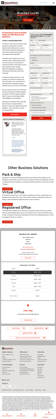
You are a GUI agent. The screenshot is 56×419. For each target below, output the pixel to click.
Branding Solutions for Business (41, 99)
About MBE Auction (24, 354)
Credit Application (24, 372)
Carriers (39, 358)
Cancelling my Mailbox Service (9, 359)
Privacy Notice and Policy (18, 390)
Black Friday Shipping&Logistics (27, 369)
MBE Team (39, 370)
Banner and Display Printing (8, 370)
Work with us (40, 367)
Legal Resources (41, 377)
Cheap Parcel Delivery (42, 359)
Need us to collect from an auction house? (28, 337)
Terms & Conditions (29, 390)
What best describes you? (36, 102)
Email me (34, 57)
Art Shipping (40, 354)
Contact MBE (40, 375)
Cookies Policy (38, 390)
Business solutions (41, 100)
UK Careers (39, 369)
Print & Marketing (7, 364)
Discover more (7, 189)
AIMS (3, 356)
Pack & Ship (40, 352)
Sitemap (39, 374)
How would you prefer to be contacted (40, 55)
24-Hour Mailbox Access (7, 354)
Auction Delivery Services (25, 358)
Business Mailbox (39, 328)
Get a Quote (28, 20)
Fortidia (44, 390)
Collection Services (41, 361)
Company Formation (6, 361)
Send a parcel (16, 328)
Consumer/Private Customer (39, 107)
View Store (28, 257)
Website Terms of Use (7, 390)
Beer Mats (4, 372)
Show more (6, 380)
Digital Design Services (25, 374)
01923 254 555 (28, 247)
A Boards (4, 369)
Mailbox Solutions (7, 352)
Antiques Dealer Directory (26, 356)
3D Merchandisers (6, 367)
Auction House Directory (25, 361)
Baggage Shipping (41, 356)
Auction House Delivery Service (27, 359)
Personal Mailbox (27, 333)
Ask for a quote (49, 414)
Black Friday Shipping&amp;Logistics (41, 97)
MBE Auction (23, 352)
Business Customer (36, 105)
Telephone (34, 60)
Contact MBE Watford (28, 249)
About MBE (40, 364)
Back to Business (41, 96)
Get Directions (28, 320)
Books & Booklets (6, 374)
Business (22, 364)
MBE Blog (39, 372)
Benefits (4, 358)
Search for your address (36, 68)
